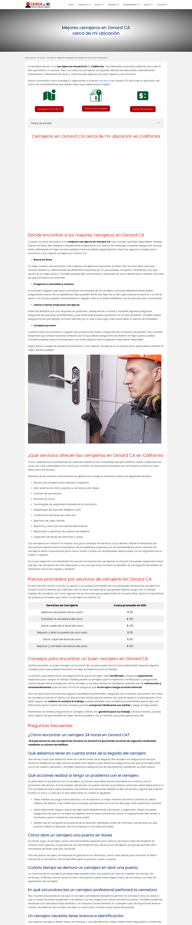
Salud (147, 4)
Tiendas (112, 4)
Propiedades (130, 4)
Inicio (71, 4)
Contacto (162, 4)
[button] (49, 109)
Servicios (82, 4)
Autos (98, 4)
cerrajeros (104, 80)
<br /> (93, 183)
